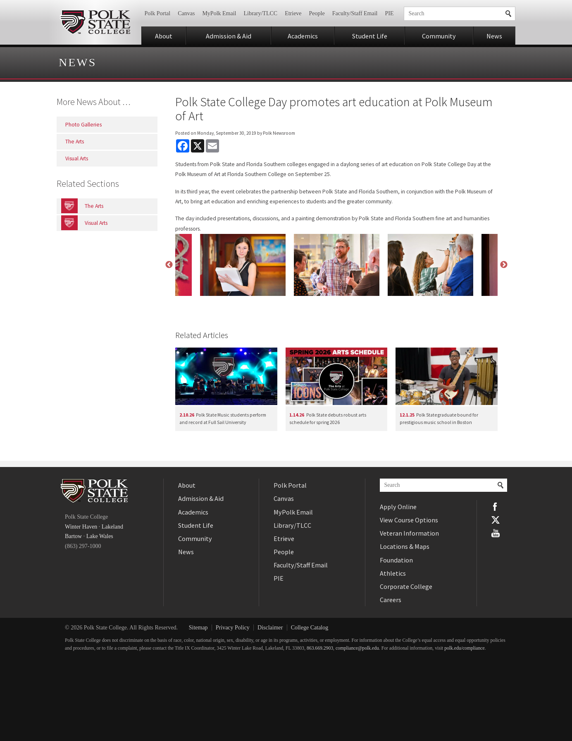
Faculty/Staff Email (355, 13)
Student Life (369, 36)
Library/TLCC (260, 13)
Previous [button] (169, 265)
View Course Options (409, 520)
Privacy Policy (233, 627)
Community (439, 36)
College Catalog (310, 627)
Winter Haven (81, 527)
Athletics (393, 573)
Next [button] (504, 265)
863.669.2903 (320, 648)
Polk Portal (158, 13)
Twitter (495, 520)
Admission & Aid (228, 36)
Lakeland (112, 527)
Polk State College (94, 22)
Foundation (396, 560)
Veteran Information (409, 533)
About (163, 36)
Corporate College (406, 586)
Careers (390, 600)
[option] (336, 265)
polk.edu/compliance (464, 648)
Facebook (495, 506)
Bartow (73, 536)
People (317, 13)
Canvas (186, 13)
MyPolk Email (219, 13)
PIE (389, 13)
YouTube (495, 533)
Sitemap (198, 627)
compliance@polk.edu (357, 648)
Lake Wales (99, 536)
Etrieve (293, 13)
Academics (303, 36)
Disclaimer (270, 627)
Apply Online (398, 507)
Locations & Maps (404, 546)
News (494, 36)
